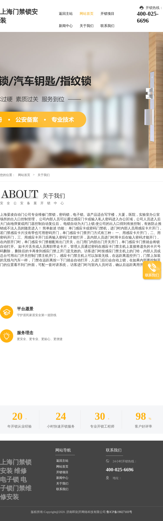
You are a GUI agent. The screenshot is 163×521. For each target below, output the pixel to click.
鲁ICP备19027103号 (119, 512)
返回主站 (66, 13)
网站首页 (87, 13)
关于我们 (87, 26)
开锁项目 (107, 13)
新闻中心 (66, 26)
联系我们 (107, 26)
